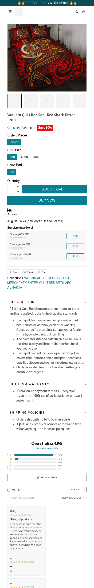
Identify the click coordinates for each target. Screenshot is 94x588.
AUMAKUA (14, 287)
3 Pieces (21, 135)
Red (19, 165)
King (36, 157)
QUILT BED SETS (51, 283)
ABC (68, 283)
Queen (24, 157)
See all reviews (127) (47, 448)
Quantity (13, 181)
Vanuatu (30, 278)
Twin (17, 150)
